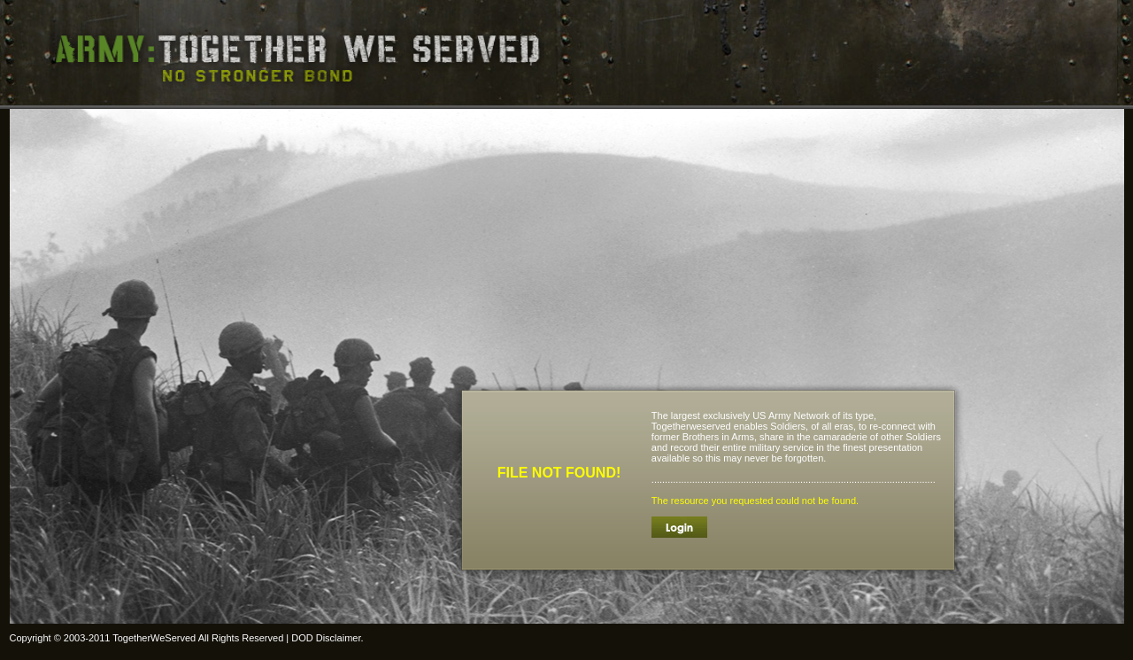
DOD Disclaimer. (327, 638)
